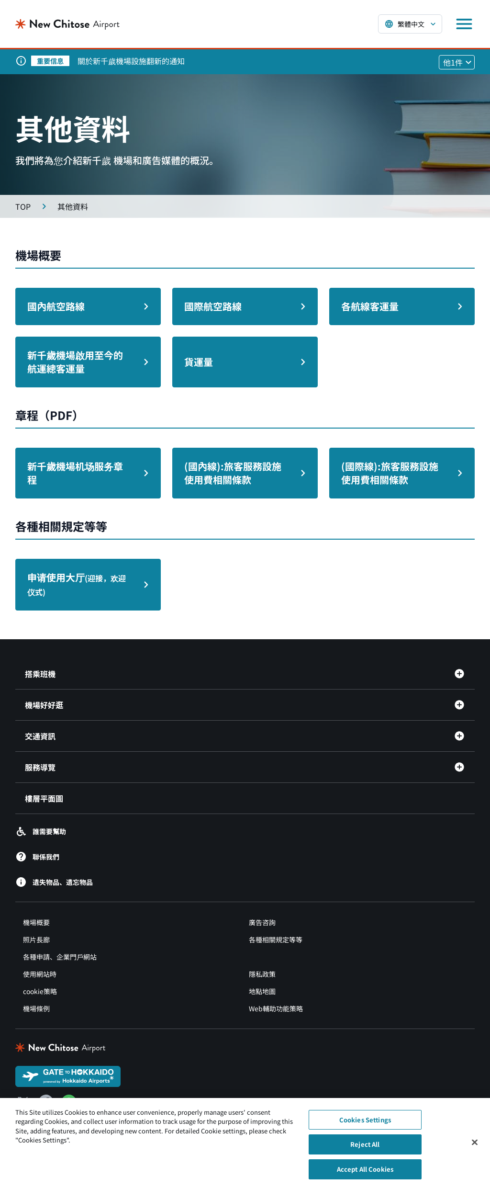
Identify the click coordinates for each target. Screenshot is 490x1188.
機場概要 (36, 922)
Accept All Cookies (365, 1173)
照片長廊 (36, 939)
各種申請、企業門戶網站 (60, 957)
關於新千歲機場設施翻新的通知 (131, 61)
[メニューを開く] (464, 23)
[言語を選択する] (410, 24)
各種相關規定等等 (275, 939)
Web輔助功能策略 (276, 1008)
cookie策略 (40, 991)
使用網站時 (39, 974)
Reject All (364, 1148)
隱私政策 (262, 974)
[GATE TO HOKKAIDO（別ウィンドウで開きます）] (68, 1075)
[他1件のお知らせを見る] (457, 62)
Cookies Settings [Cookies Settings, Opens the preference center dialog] (365, 1124)
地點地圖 (262, 991)
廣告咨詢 (262, 922)
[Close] (474, 1146)
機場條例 (36, 1008)
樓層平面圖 (44, 798)
